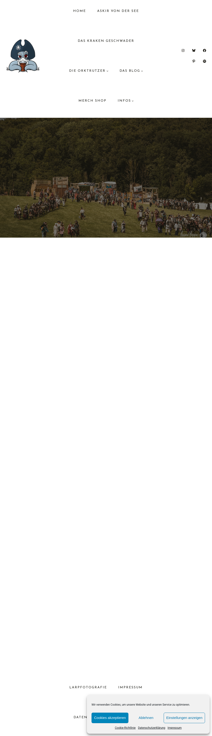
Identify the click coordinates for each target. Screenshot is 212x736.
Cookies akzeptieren (110, 718)
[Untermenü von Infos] (133, 101)
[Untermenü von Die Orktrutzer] (107, 71)
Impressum (175, 727)
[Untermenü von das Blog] (142, 71)
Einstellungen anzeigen (184, 718)
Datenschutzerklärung (151, 727)
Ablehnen (146, 718)
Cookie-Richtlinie (125, 727)
